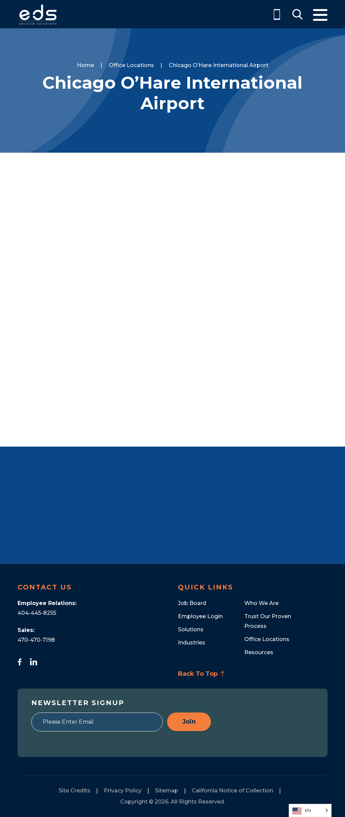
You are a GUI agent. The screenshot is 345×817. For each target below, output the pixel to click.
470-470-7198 (36, 640)
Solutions (190, 629)
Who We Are (261, 603)
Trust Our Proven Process (267, 621)
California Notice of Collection (232, 790)
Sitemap (166, 790)
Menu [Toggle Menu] (320, 15)
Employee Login (200, 616)
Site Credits (74, 790)
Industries (191, 642)
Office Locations (266, 639)
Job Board (192, 603)
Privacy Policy (123, 790)
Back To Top (201, 673)
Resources (258, 652)
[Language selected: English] (310, 810)
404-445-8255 (37, 613)
